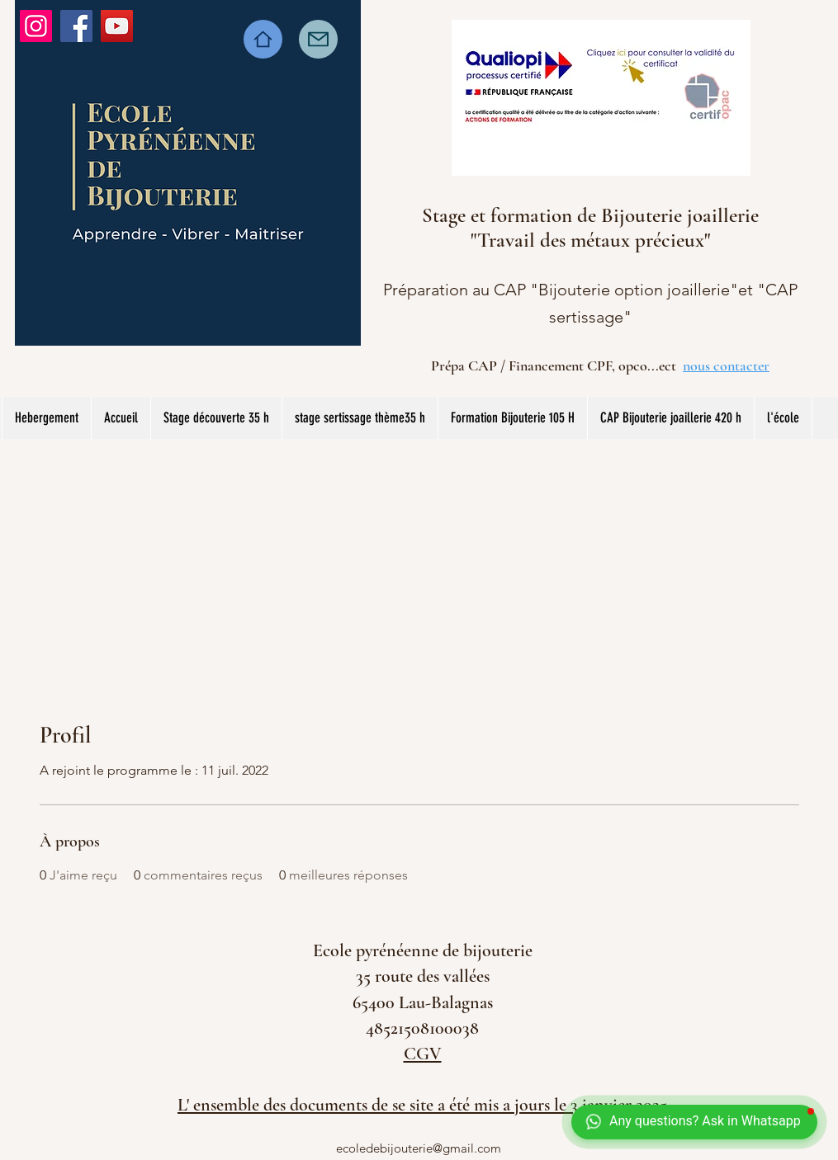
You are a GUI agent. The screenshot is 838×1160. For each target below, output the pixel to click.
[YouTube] (117, 26)
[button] (360, 418)
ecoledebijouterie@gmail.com (418, 1148)
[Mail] (318, 39)
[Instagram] (36, 26)
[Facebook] (76, 26)
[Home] (263, 39)
